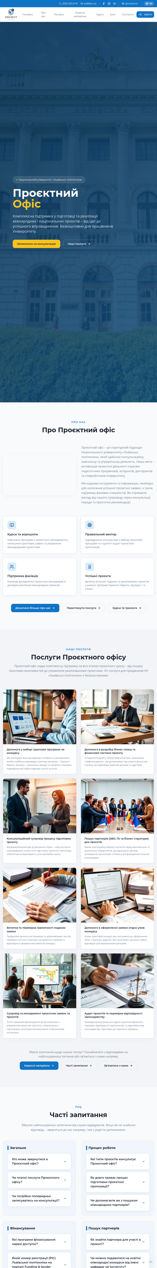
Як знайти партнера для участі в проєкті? (118, 1242)
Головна (27, 14)
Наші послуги (79, 243)
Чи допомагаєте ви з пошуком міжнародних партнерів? (118, 1203)
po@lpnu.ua (88, 3)
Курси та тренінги (127, 608)
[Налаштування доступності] (151, 1262)
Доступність (130, 3)
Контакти (128, 14)
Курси (100, 14)
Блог (113, 14)
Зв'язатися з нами (118, 1065)
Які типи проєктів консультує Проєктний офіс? (118, 1161)
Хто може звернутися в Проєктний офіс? (39, 1161)
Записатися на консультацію (36, 243)
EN (149, 3)
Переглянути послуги (84, 608)
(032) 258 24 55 (68, 3)
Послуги (59, 14)
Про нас (43, 14)
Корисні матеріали (80, 14)
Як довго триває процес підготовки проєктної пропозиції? (118, 1182)
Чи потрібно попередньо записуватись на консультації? (39, 1198)
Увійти (145, 14)
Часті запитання (79, 1065)
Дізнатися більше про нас (35, 608)
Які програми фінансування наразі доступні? (39, 1242)
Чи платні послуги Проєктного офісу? (39, 1180)
